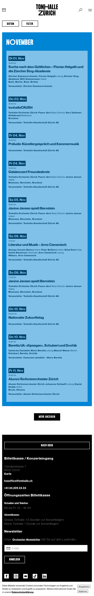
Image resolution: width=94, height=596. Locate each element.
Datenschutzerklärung (23, 592)
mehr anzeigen (47, 417)
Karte (7, 473)
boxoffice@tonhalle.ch (18, 480)
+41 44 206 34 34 (15, 487)
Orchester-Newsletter (26, 539)
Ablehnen (82, 591)
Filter (29, 24)
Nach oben (47, 445)
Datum (10, 24)
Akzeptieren (83, 586)
